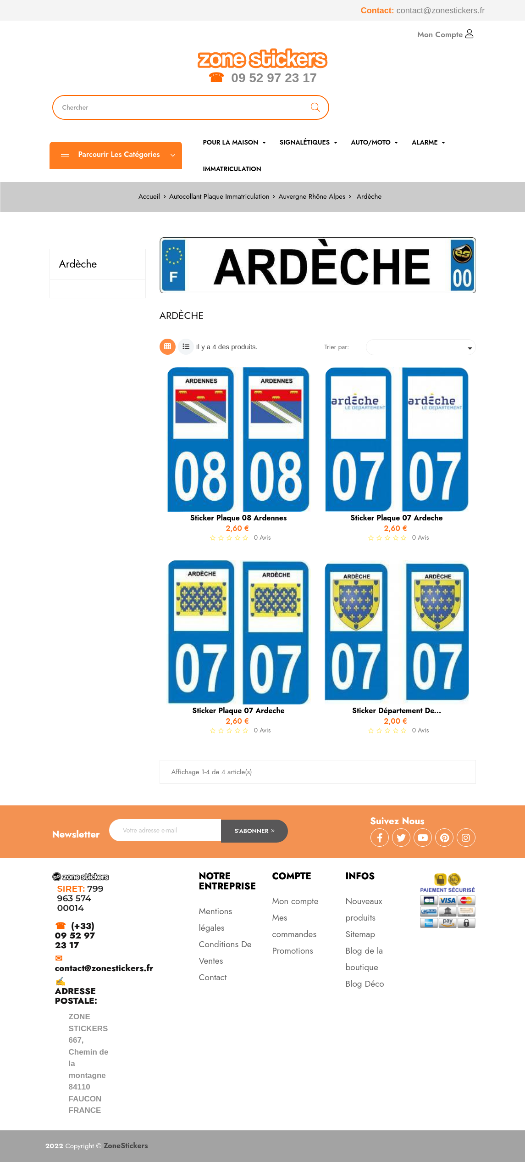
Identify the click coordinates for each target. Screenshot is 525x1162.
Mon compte (295, 901)
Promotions (292, 950)
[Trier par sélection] (421, 347)
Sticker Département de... (396, 710)
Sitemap (361, 934)
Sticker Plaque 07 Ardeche (396, 518)
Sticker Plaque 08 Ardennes (238, 518)
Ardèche (78, 264)
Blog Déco (365, 984)
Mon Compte (445, 34)
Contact (213, 977)
